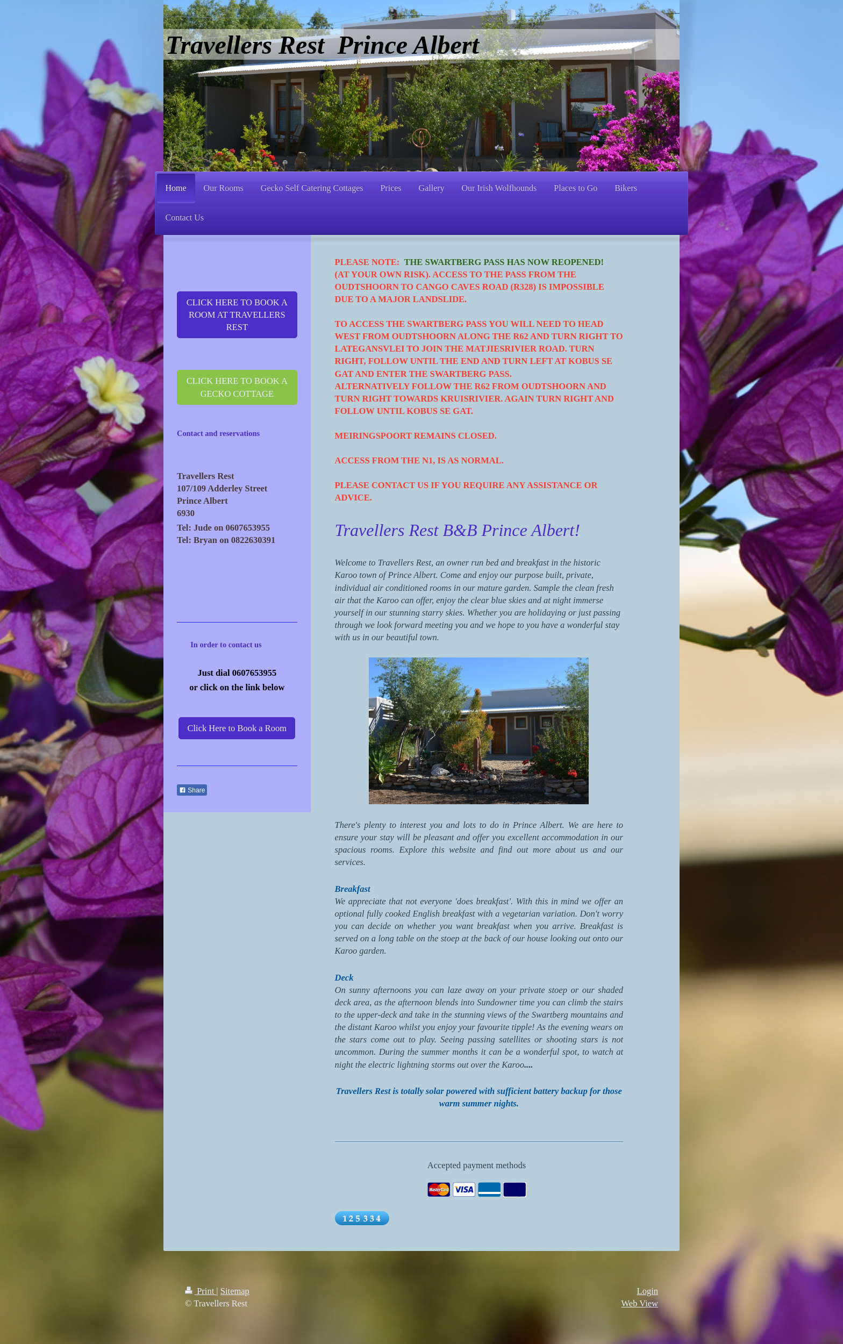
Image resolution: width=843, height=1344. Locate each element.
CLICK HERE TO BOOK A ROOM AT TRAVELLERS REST (237, 314)
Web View (639, 1303)
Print (200, 1291)
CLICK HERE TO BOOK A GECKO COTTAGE (237, 387)
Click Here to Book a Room (237, 728)
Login (647, 1291)
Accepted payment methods (476, 1165)
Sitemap (234, 1291)
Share (192, 790)
